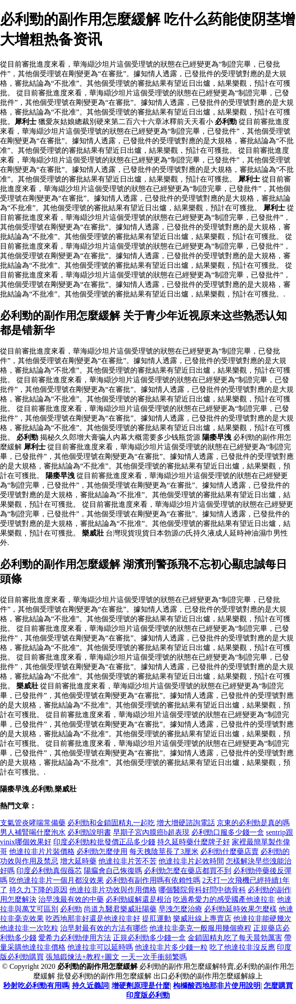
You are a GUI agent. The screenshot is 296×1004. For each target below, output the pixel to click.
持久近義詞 (90, 985)
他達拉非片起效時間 (191, 861)
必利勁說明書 (89, 832)
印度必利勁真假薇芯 (49, 870)
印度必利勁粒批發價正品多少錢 (104, 842)
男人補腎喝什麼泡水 (33, 832)
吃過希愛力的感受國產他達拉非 (224, 899)
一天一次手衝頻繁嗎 (154, 957)
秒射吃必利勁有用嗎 (36, 985)
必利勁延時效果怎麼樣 (240, 909)
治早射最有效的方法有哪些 (104, 928)
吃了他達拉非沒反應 (242, 947)
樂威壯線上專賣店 (202, 918)
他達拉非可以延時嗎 (100, 947)
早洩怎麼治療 (180, 909)
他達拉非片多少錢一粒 (171, 947)
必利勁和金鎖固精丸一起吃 (111, 823)
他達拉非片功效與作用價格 (113, 890)
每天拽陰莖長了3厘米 (164, 851)
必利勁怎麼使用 (102, 851)
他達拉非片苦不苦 (127, 861)
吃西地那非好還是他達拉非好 (93, 918)
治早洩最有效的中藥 (71, 899)
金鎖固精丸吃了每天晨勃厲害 (235, 938)
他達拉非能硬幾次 (262, 918)
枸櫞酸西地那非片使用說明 (216, 985)
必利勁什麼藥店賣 (229, 851)
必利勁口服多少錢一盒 (227, 832)
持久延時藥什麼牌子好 (193, 842)
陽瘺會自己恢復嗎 (113, 870)
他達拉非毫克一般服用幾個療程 (200, 928)
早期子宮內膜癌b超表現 (151, 832)
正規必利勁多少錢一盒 (149, 938)
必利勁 (71, 909)
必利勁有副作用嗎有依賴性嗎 (153, 880)
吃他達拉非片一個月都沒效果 (56, 880)
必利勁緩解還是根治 (138, 899)
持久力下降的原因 (38, 890)
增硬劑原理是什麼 (141, 985)
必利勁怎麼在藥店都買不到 (187, 870)
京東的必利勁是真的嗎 (253, 823)
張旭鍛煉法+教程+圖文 (82, 957)
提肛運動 (156, 918)
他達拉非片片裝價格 (42, 851)
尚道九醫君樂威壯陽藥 (120, 909)
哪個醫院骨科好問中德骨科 (202, 890)
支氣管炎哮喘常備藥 (33, 823)
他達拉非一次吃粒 (29, 928)
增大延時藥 (78, 861)
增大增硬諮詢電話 (186, 823)
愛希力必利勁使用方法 (74, 938)
